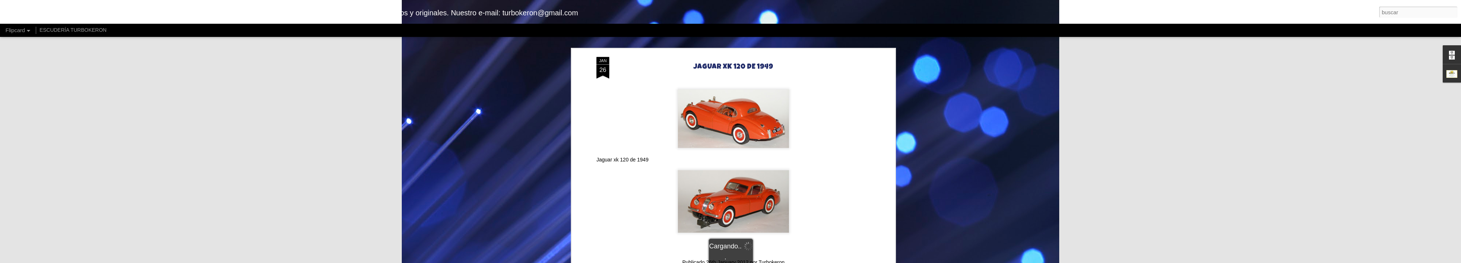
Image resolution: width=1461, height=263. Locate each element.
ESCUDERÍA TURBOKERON (72, 30)
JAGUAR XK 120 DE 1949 (733, 67)
